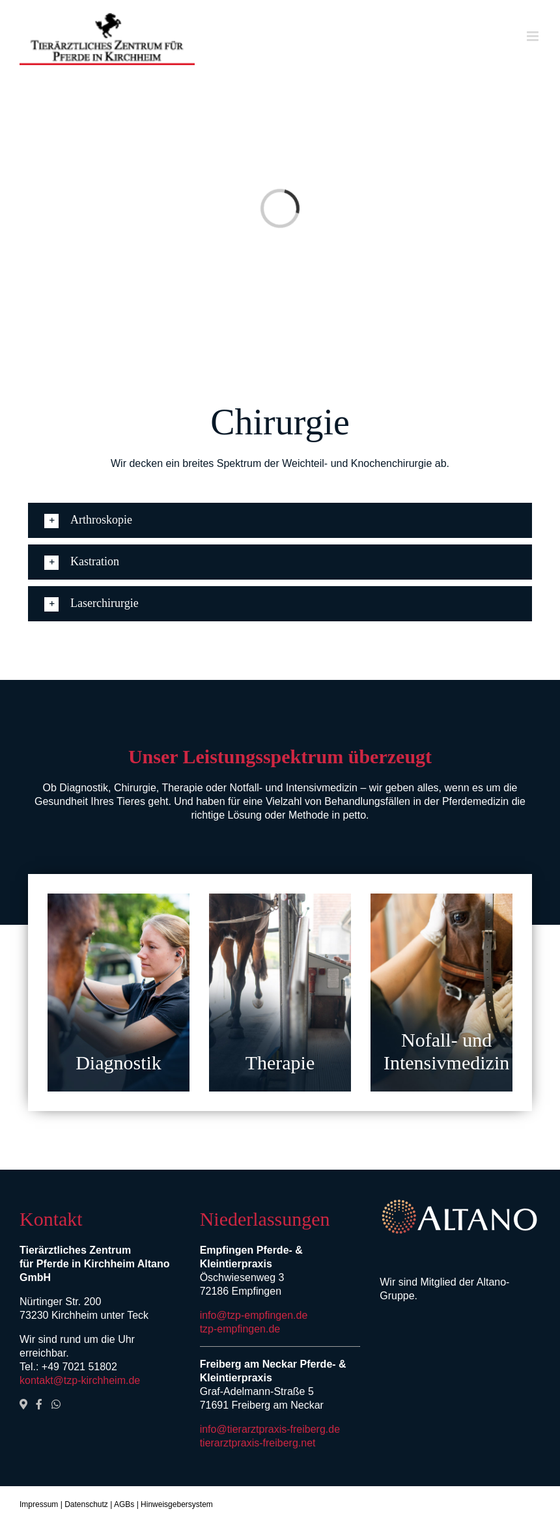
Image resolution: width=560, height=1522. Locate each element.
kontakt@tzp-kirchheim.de (80, 1380)
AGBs (124, 1504)
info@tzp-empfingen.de (254, 1315)
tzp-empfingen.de (240, 1328)
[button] (280, 520)
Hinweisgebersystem (177, 1504)
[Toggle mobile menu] (533, 36)
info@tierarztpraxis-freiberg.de (270, 1429)
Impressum (39, 1504)
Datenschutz (86, 1504)
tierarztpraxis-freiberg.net (258, 1442)
